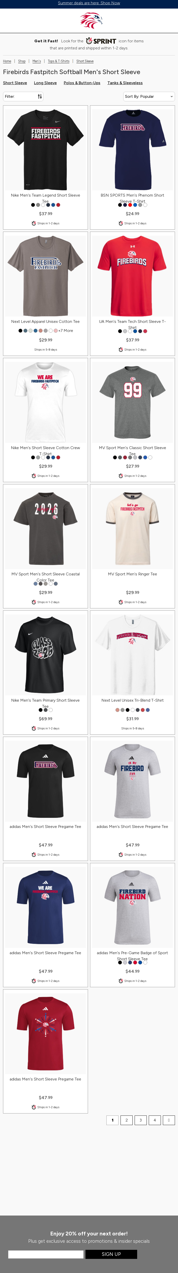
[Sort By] (149, 96)
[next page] (169, 1120)
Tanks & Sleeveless (125, 82)
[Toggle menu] (9, 20)
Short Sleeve (15, 82)
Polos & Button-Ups (82, 82)
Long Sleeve (45, 82)
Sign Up (111, 1254)
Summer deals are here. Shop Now (89, 3)
